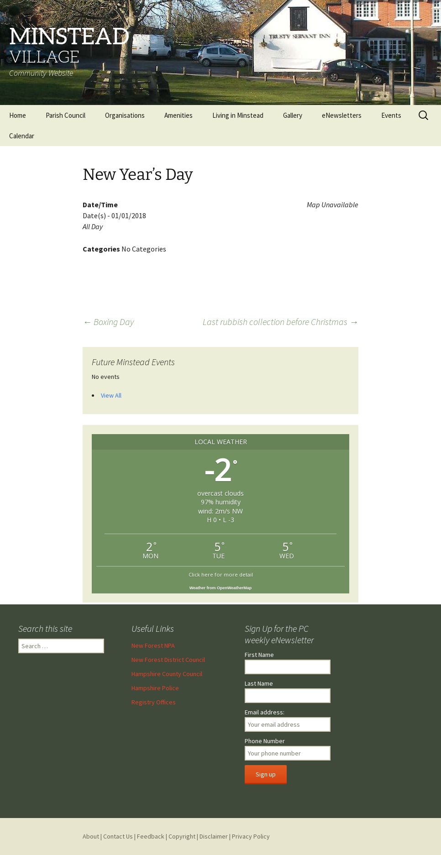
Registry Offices (153, 702)
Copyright (181, 836)
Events (391, 115)
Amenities (178, 115)
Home (17, 115)
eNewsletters (342, 115)
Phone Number (265, 741)
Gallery (292, 115)
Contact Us (118, 836)
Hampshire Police (155, 688)
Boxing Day (108, 321)
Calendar (21, 135)
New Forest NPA (153, 645)
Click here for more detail (221, 574)
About (91, 836)
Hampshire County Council (166, 674)
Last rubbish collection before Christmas (280, 321)
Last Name (259, 683)
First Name (259, 654)
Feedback (150, 836)
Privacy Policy (251, 836)
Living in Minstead (237, 115)
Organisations (125, 115)
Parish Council (65, 115)
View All (111, 395)
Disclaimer (214, 836)
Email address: (264, 712)
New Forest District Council (168, 660)
